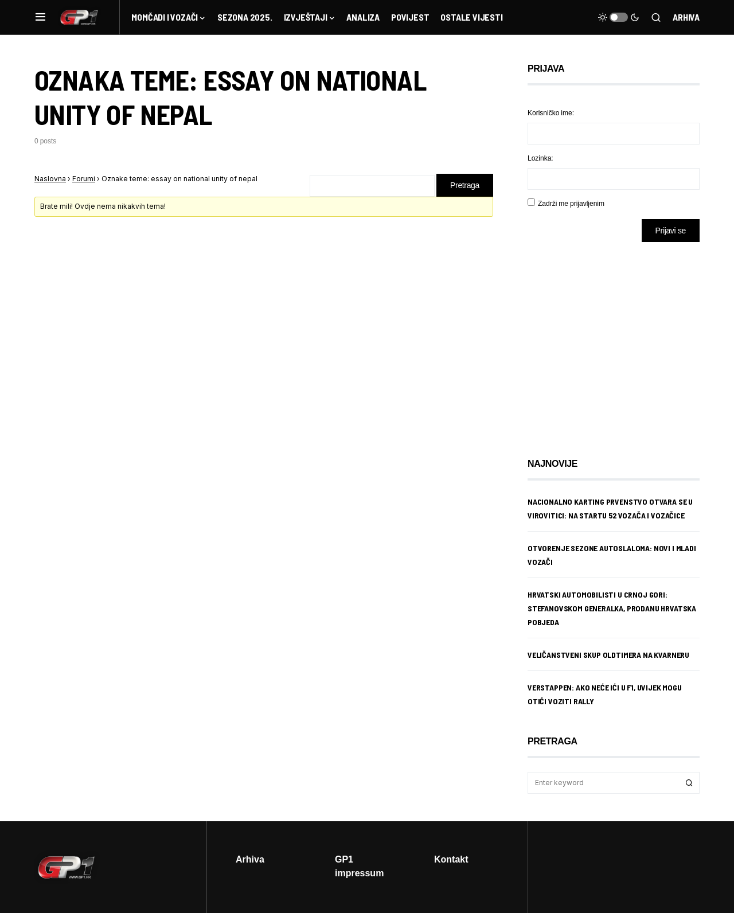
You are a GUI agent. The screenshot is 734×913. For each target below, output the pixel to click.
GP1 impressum (359, 866)
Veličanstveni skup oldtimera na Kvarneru (608, 655)
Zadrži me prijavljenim (571, 203)
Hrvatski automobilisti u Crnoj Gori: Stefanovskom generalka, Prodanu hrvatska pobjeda (612, 608)
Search (689, 782)
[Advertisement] (619, 341)
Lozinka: (540, 158)
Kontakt (451, 859)
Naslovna (50, 178)
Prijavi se (670, 230)
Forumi (83, 178)
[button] (40, 17)
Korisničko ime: (551, 112)
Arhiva (686, 16)
